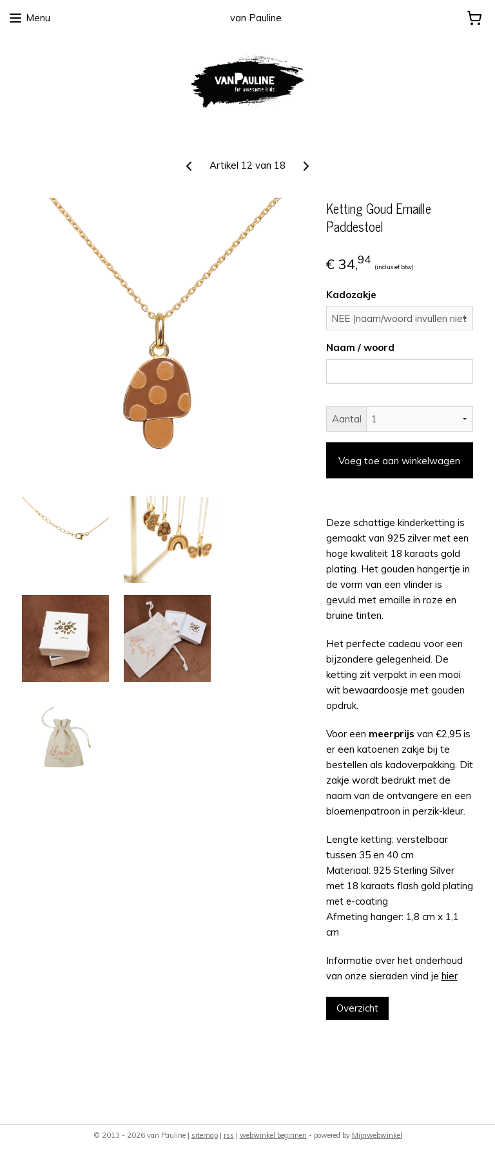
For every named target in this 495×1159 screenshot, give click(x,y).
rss (229, 1135)
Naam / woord (360, 347)
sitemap (204, 1135)
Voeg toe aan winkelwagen (399, 460)
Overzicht (357, 1007)
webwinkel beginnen (273, 1135)
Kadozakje (351, 294)
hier (450, 975)
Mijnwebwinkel (377, 1135)
